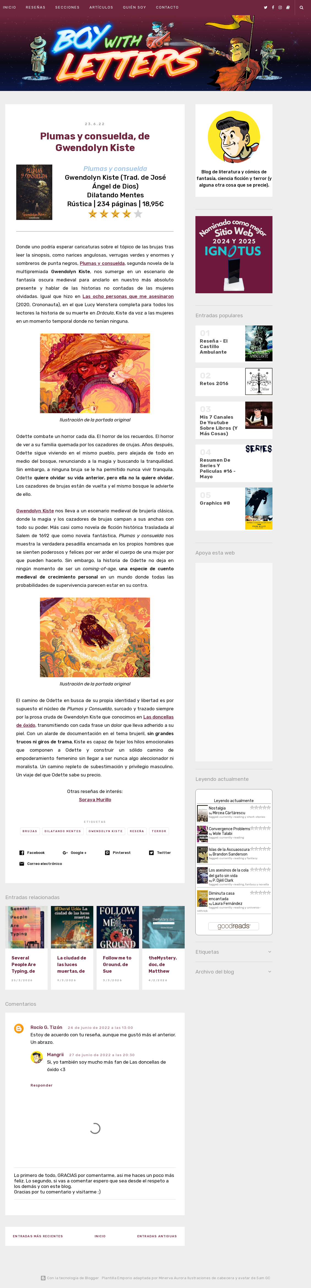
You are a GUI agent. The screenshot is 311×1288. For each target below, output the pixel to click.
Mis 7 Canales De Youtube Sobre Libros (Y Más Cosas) (219, 425)
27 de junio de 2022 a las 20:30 (102, 1055)
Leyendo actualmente (234, 800)
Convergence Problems (229, 829)
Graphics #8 (215, 503)
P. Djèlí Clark (223, 880)
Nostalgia (217, 808)
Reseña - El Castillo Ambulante (214, 346)
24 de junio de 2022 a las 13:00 (100, 1028)
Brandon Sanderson (230, 854)
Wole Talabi (222, 833)
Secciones (67, 7)
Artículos (101, 7)
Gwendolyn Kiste (35, 510)
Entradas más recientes (38, 1236)
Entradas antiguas (157, 1236)
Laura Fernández (227, 903)
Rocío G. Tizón (46, 1027)
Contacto (167, 7)
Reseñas (36, 7)
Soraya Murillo (95, 799)
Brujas (30, 831)
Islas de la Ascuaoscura (229, 849)
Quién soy (134, 7)
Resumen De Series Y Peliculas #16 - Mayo (218, 468)
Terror (159, 831)
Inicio (9, 7)
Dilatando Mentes (63, 831)
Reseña (137, 831)
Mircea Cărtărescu (229, 813)
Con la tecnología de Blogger (69, 1278)
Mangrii (55, 1054)
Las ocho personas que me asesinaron (128, 296)
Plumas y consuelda (102, 263)
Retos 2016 (214, 383)
